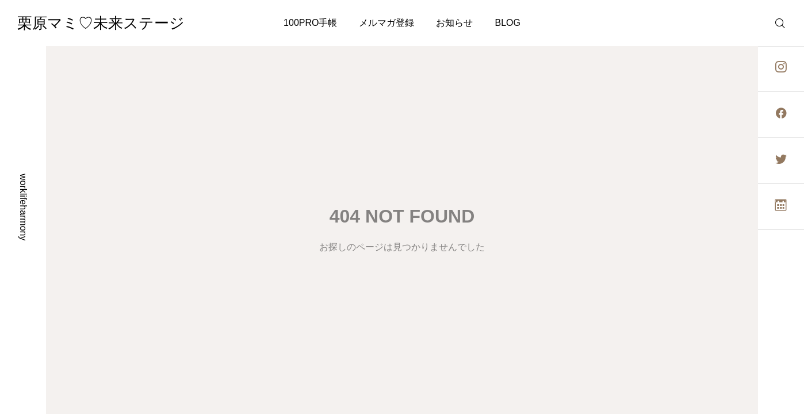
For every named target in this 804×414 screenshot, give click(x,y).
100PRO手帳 (310, 23)
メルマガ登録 (386, 23)
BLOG (507, 23)
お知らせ (454, 23)
